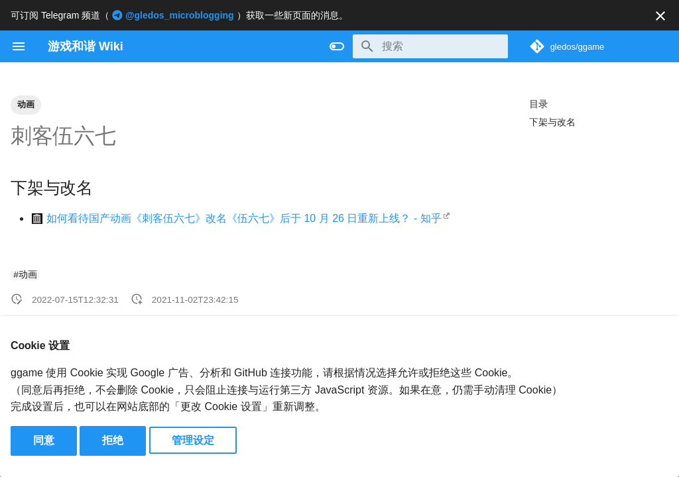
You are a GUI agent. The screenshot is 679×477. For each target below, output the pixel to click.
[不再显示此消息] (660, 16)
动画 (25, 104)
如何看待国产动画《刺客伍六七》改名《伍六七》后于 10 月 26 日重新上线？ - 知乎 (244, 218)
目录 (538, 104)
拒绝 (112, 440)
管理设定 (193, 440)
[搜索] (430, 46)
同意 (43, 440)
